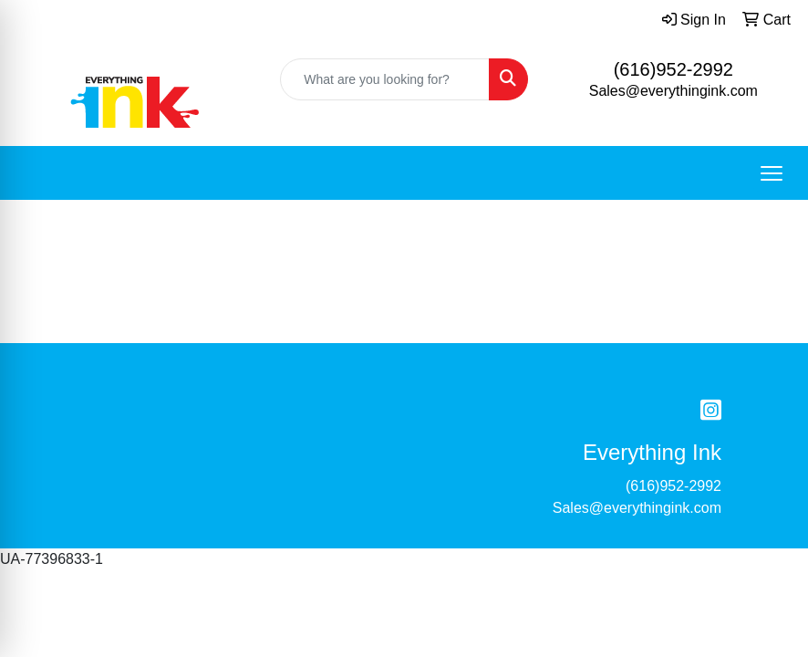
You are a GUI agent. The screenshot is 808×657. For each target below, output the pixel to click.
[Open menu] (771, 173)
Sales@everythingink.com (673, 91)
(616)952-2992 (673, 69)
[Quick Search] (384, 79)
